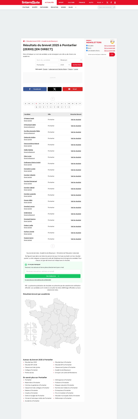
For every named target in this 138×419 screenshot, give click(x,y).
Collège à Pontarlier (31, 370)
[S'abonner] (100, 54)
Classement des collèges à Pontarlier (37, 388)
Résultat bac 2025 (31, 362)
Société (34, 7)
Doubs (45, 69)
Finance (82, 2)
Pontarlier (28, 380)
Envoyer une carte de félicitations (66, 372)
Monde (63, 7)
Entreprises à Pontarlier (63, 390)
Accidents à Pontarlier (32, 401)
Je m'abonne (51, 276)
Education (54, 7)
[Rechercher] (106, 7)
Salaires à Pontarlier (31, 390)
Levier (76, 69)
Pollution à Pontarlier (62, 382)
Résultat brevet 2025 (33, 41)
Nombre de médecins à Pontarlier (66, 388)
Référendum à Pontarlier (63, 398)
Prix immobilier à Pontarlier (64, 393)
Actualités (49, 2)
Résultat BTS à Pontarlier (63, 365)
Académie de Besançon (50, 41)
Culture (71, 2)
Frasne (70, 69)
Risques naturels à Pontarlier (64, 385)
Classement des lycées (32, 367)
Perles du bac (29, 372)
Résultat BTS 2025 (31, 365)
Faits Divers (44, 7)
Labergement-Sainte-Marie (58, 69)
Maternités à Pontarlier (32, 382)
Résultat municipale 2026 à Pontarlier (67, 396)
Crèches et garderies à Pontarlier (35, 385)
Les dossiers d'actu (93, 51)
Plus (100, 2)
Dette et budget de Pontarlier (34, 396)
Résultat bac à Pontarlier (63, 362)
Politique (26, 7)
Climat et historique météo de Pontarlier (38, 398)
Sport (61, 2)
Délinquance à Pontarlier (63, 380)
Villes (71, 7)
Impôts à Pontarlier (31, 393)
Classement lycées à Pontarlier (65, 367)
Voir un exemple (109, 46)
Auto (91, 2)
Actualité (89, 46)
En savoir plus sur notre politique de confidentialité (38, 280)
